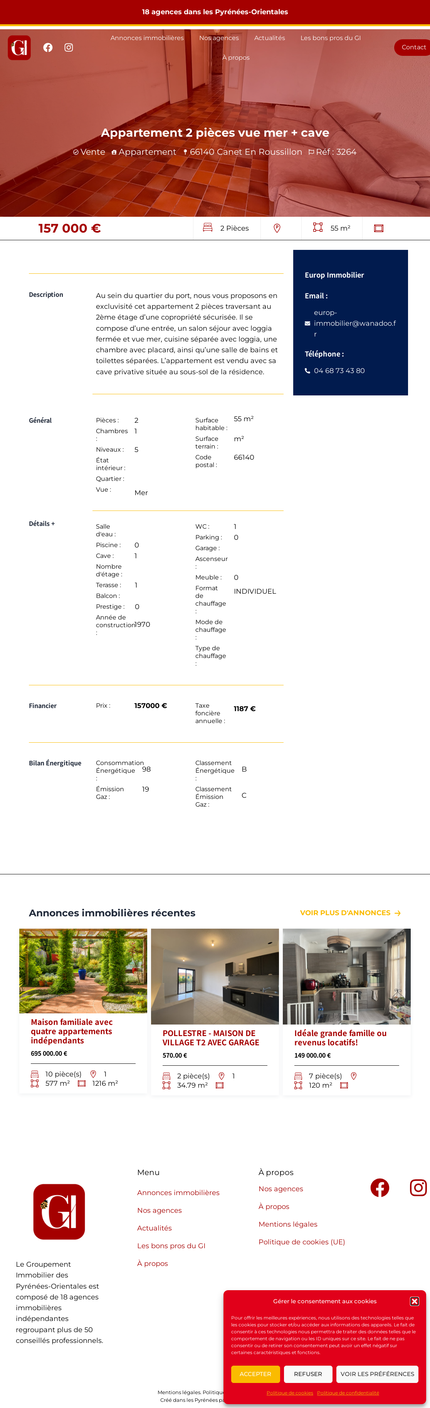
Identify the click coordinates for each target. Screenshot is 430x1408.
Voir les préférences (377, 1374)
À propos (235, 57)
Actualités (269, 38)
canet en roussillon (259, 152)
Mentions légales (288, 1224)
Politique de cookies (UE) (302, 1242)
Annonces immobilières (147, 38)
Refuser (308, 1374)
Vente (93, 152)
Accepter (255, 1374)
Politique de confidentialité (348, 1393)
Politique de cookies (290, 1393)
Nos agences (219, 38)
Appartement (147, 152)
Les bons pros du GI (331, 38)
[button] (414, 1301)
